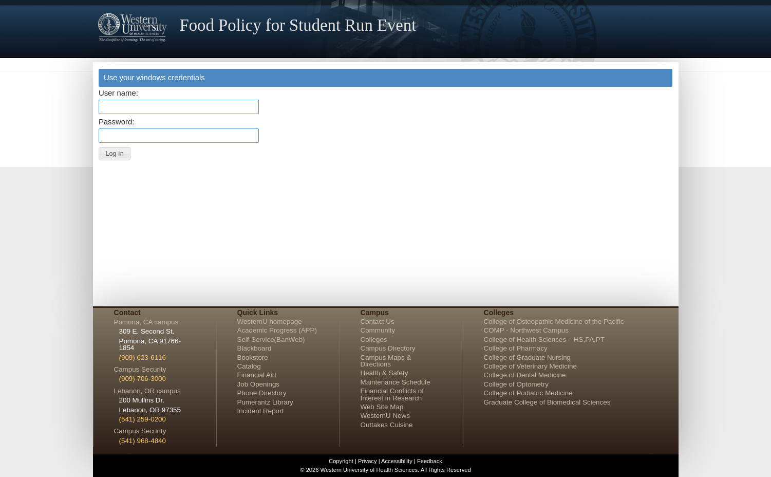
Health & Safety (384, 373)
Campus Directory (388, 348)
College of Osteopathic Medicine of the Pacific (554, 321)
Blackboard (254, 348)
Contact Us (377, 321)
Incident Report (260, 411)
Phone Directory (262, 393)
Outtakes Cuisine (387, 425)
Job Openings (258, 384)
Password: (116, 122)
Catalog (249, 366)
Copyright (341, 461)
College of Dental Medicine (525, 375)
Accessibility (396, 461)
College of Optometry (516, 384)
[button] (114, 153)
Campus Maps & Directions (386, 361)
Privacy (367, 461)
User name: (118, 93)
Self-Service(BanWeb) (271, 339)
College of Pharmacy (516, 348)
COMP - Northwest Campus (526, 330)
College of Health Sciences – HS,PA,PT (544, 339)
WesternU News (385, 415)
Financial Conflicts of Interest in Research (392, 394)
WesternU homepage (269, 321)
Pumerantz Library (265, 402)
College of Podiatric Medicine (528, 393)
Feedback (429, 461)
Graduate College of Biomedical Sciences (547, 402)
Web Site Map (382, 407)
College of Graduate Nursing (527, 357)
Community (378, 330)
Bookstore (252, 357)
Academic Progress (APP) (277, 330)
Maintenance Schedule (395, 382)
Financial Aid (256, 375)
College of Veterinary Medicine (530, 366)
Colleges (374, 339)
